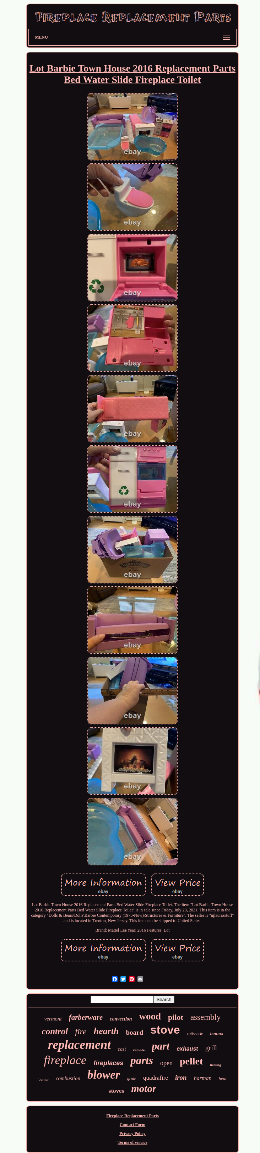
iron (181, 1077)
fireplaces (108, 1063)
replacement (79, 1045)
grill (211, 1048)
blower (103, 1074)
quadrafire (155, 1077)
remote (139, 1050)
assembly (205, 1017)
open (166, 1063)
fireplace (65, 1060)
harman (203, 1078)
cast (122, 1049)
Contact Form (132, 1124)
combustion (68, 1078)
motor (143, 1088)
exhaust (187, 1049)
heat (222, 1078)
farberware (86, 1017)
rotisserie (195, 1033)
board (134, 1032)
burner (43, 1079)
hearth (106, 1031)
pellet (191, 1061)
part (160, 1046)
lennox (216, 1033)
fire (80, 1031)
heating (215, 1065)
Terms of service (132, 1142)
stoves (116, 1090)
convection (121, 1019)
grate (131, 1078)
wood (150, 1016)
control (55, 1031)
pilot (175, 1017)
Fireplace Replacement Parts (132, 1115)
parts (141, 1060)
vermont (53, 1019)
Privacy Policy (132, 1133)
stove (165, 1029)
